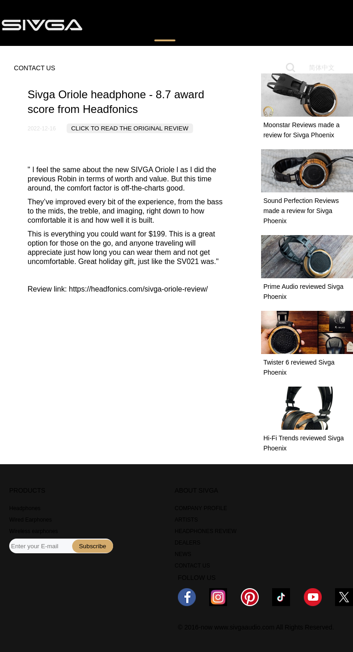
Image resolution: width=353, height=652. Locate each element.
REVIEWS (165, 24)
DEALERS (187, 543)
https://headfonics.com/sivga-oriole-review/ (138, 289)
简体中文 (322, 67)
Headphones (24, 508)
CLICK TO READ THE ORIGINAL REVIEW (129, 128)
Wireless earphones (33, 531)
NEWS (271, 24)
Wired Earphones (30, 520)
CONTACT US (34, 68)
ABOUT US (313, 24)
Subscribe (92, 546)
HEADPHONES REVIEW (206, 531)
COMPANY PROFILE (201, 508)
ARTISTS (186, 520)
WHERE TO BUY (220, 24)
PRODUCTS (115, 24)
